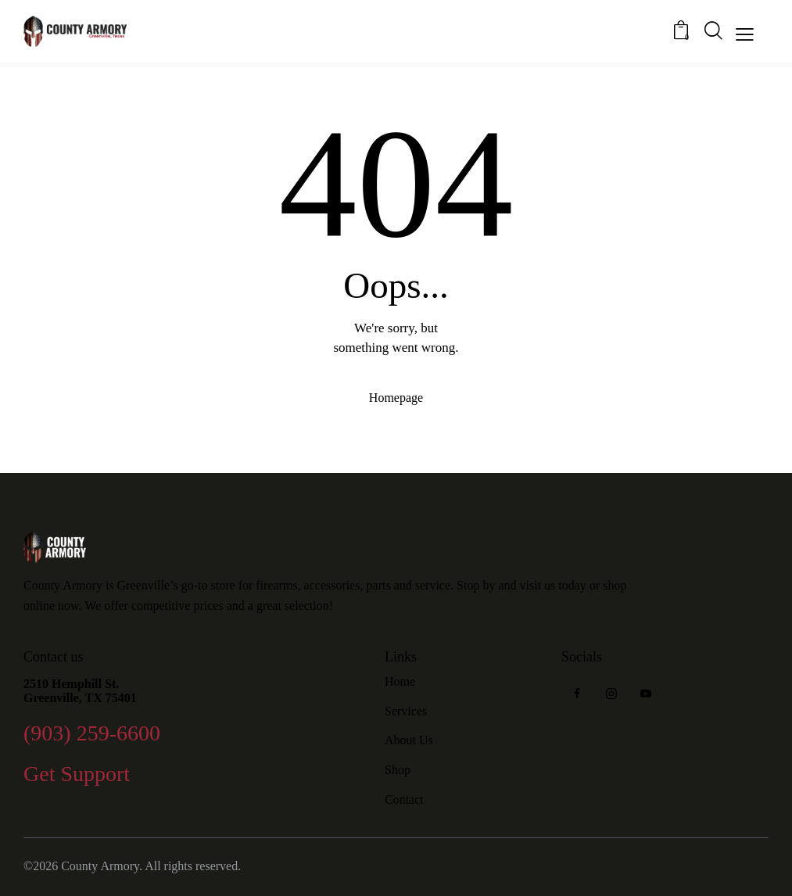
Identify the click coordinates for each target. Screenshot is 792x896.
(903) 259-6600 (91, 733)
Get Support (76, 774)
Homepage (396, 397)
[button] (745, 33)
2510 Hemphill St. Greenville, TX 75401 (80, 690)
